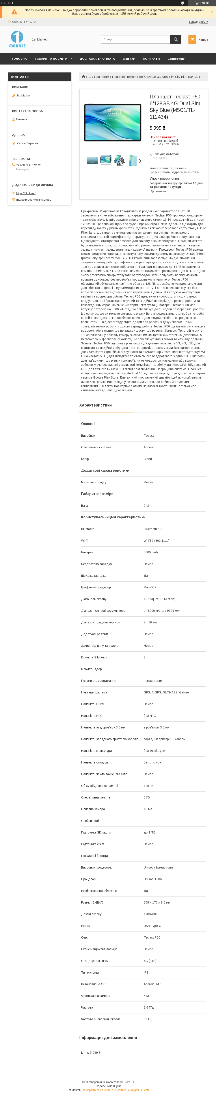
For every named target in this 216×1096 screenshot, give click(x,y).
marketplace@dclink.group (33, 199)
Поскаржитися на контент (97, 1090)
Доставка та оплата (97, 58)
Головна (19, 58)
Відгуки (129, 58)
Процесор (166, 249)
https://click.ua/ (25, 193)
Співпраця (176, 58)
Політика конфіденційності (132, 1090)
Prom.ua (129, 1082)
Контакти (151, 58)
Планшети (101, 77)
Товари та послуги (51, 58)
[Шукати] (175, 39)
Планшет (145, 266)
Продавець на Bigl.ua (108, 1086)
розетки (158, 330)
